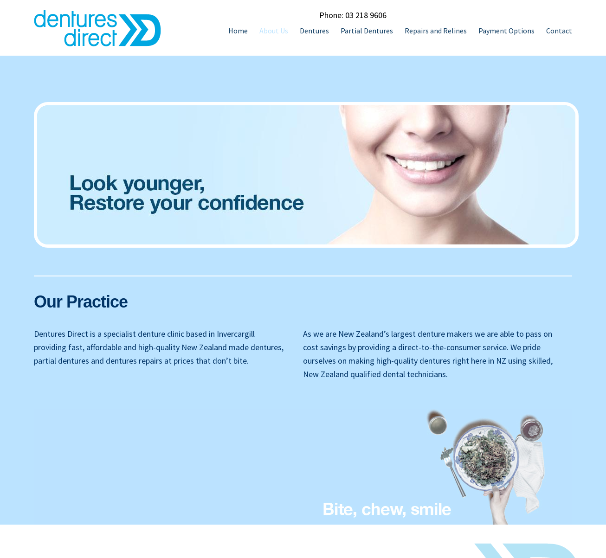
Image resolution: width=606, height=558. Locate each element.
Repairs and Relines (436, 30)
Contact (559, 30)
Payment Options (506, 30)
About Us (273, 30)
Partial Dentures (367, 30)
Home (238, 30)
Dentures (314, 30)
